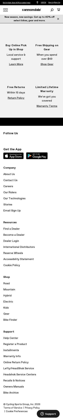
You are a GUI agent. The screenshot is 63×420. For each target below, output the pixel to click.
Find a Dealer (11, 229)
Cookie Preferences (17, 411)
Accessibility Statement (18, 259)
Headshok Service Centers (19, 374)
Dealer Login (11, 241)
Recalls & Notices (14, 380)
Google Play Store (37, 155)
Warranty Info (12, 356)
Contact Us (10, 180)
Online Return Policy (16, 362)
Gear (6, 314)
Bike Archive (11, 393)
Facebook (13, 139)
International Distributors (19, 247)
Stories (7, 204)
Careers (8, 186)
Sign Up (57, 2)
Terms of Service (12, 407)
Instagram (5, 139)
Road (6, 283)
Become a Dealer (14, 235)
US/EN (43, 2)
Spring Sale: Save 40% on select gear (16, 3)
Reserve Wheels (13, 253)
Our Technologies (14, 198)
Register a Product (15, 344)
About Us (9, 174)
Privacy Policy (32, 407)
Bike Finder (10, 320)
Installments (11, 350)
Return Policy (16, 98)
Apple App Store (13, 155)
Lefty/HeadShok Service (18, 368)
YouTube (28, 139)
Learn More (16, 64)
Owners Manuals (13, 386)
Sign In (51, 2)
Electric (8, 301)
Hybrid (7, 295)
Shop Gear (46, 64)
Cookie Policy (11, 265)
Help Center (10, 338)
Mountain (9, 289)
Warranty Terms (46, 106)
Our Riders (9, 192)
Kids (6, 308)
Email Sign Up (12, 210)
